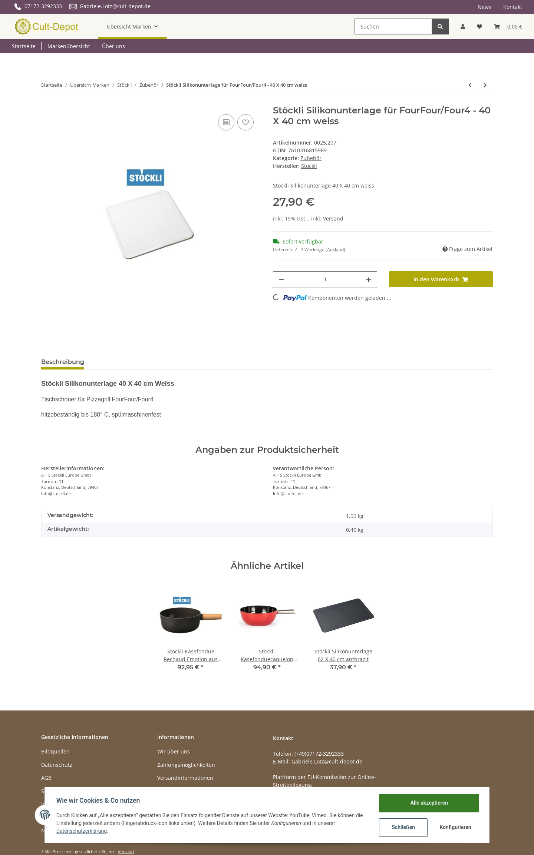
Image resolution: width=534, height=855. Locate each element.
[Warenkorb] (508, 26)
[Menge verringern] (281, 280)
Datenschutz (56, 764)
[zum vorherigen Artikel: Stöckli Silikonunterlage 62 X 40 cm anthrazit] (470, 85)
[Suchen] (393, 26)
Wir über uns (173, 751)
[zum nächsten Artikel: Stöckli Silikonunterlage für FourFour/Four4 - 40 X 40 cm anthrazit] (485, 85)
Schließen (403, 827)
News (484, 6)
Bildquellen (55, 751)
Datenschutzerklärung (82, 831)
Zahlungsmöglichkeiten (186, 764)
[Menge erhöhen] (368, 280)
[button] (463, 26)
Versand (333, 218)
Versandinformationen (185, 777)
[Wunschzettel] (479, 26)
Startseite (24, 46)
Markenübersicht (68, 46)
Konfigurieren (455, 827)
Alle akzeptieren (428, 803)
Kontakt (512, 6)
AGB (46, 777)
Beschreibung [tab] (62, 361)
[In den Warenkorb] (441, 279)
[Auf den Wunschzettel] (245, 122)
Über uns (113, 46)
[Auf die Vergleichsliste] (226, 122)
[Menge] (325, 280)
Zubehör (311, 158)
